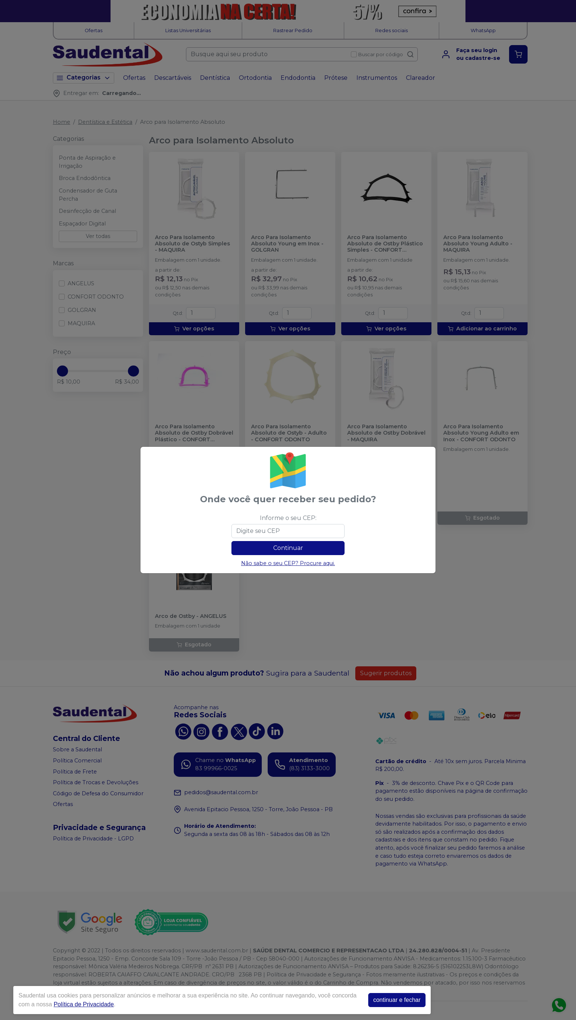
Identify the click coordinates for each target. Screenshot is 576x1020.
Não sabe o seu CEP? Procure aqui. (288, 563)
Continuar (288, 547)
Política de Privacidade (84, 1004)
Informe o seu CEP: (288, 517)
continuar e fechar (396, 1000)
